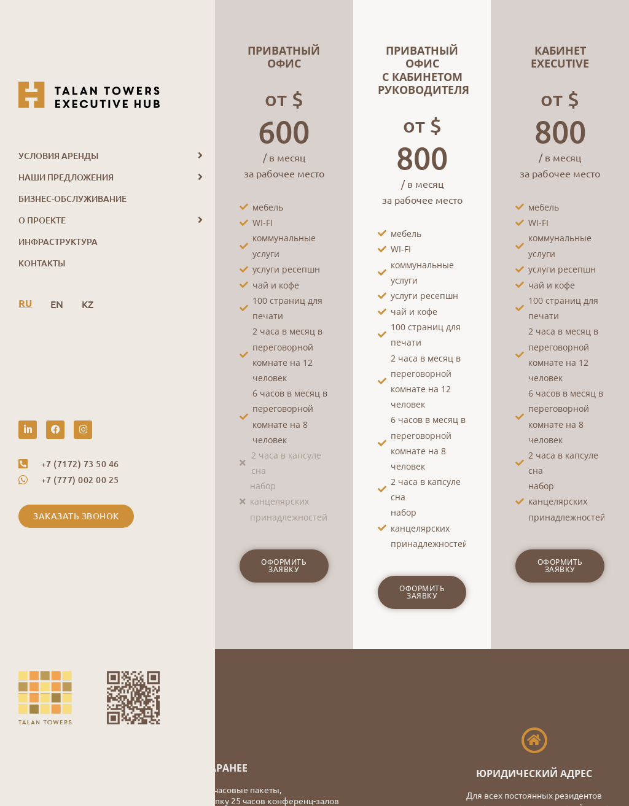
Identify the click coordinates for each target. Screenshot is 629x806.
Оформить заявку (284, 566)
